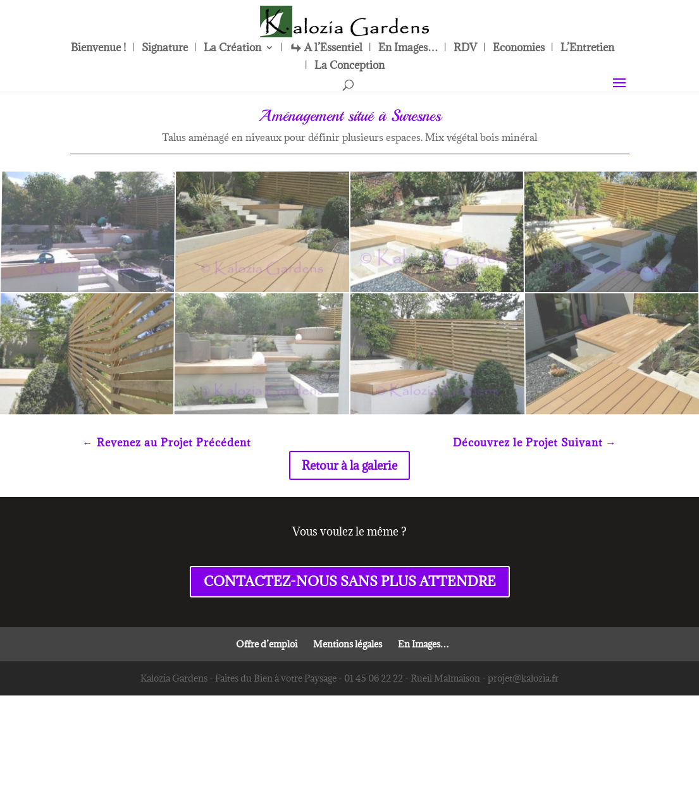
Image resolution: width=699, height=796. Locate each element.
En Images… (408, 48)
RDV (465, 48)
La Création (232, 48)
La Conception (349, 66)
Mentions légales (347, 644)
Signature (165, 48)
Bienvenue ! (98, 48)
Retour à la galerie (349, 465)
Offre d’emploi (266, 644)
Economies (519, 48)
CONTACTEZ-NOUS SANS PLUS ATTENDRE (350, 581)
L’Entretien (587, 48)
